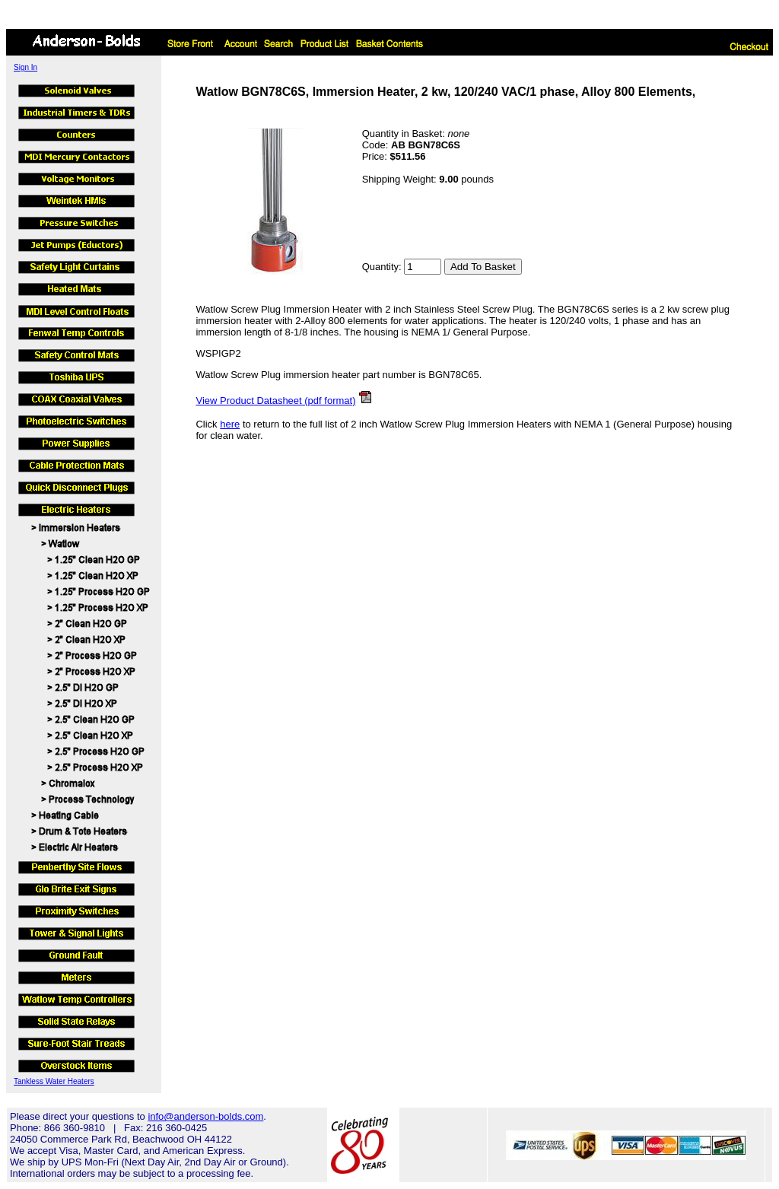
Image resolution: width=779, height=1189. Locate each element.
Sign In (25, 67)
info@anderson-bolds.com (205, 1116)
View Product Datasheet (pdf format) (275, 400)
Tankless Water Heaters (54, 1081)
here (230, 424)
